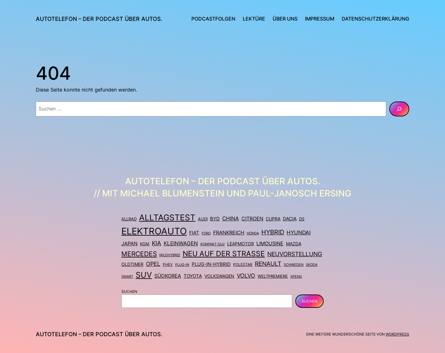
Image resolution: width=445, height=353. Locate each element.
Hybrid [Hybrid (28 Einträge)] (272, 232)
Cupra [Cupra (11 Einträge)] (273, 218)
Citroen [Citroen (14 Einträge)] (252, 219)
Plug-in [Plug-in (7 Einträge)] (182, 264)
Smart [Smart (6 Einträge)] (127, 277)
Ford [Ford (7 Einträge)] (206, 233)
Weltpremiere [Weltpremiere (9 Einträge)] (273, 276)
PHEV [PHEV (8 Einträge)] (168, 264)
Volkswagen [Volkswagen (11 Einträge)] (219, 276)
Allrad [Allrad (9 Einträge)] (129, 219)
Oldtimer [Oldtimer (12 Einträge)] (132, 264)
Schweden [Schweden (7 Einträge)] (293, 264)
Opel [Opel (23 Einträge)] (153, 263)
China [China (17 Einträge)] (230, 218)
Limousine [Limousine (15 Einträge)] (269, 244)
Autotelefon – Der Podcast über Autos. (99, 19)
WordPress (397, 334)
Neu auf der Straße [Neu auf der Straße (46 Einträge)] (224, 253)
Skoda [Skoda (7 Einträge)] (311, 264)
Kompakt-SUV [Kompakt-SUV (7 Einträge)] (212, 244)
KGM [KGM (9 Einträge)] (144, 244)
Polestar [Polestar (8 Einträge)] (242, 264)
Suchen (129, 291)
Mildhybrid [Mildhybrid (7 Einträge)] (169, 255)
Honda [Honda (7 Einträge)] (253, 233)
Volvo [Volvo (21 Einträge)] (246, 275)
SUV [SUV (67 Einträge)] (144, 275)
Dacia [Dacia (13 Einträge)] (290, 219)
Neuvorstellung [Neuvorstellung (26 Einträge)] (294, 254)
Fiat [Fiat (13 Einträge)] (194, 233)
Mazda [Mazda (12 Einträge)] (293, 243)
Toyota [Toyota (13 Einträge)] (193, 276)
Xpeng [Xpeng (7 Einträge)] (296, 276)
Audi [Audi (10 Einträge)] (203, 218)
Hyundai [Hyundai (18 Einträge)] (299, 232)
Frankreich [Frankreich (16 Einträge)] (228, 232)
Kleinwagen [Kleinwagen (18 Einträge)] (181, 243)
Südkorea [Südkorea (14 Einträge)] (167, 276)
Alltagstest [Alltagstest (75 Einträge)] (167, 217)
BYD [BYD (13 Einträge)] (215, 219)
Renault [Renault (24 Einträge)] (268, 263)
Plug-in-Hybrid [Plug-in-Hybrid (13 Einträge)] (211, 264)
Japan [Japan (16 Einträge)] (129, 243)
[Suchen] (399, 108)
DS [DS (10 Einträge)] (301, 218)
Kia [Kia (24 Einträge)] (156, 243)
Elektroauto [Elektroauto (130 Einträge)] (154, 231)
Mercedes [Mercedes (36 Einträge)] (139, 254)
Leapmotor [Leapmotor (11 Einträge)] (240, 243)
